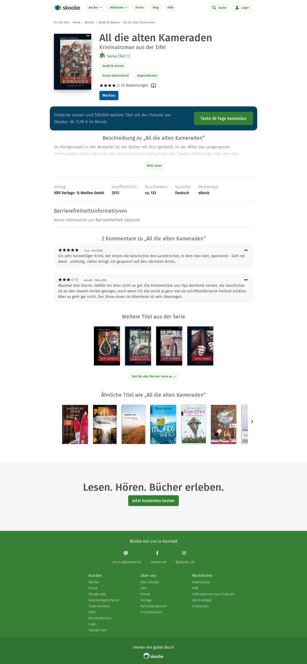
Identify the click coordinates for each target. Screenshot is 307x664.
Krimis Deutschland (115, 75)
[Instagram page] (185, 557)
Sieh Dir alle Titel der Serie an (153, 376)
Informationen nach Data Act (213, 594)
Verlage (146, 600)
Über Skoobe (149, 582)
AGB (195, 588)
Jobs (143, 588)
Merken (108, 95)
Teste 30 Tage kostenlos (223, 118)
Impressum (200, 606)
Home (76, 22)
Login (242, 7)
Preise (139, 7)
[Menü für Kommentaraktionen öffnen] (246, 250)
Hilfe (170, 7)
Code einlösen (99, 606)
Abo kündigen (202, 600)
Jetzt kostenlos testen (153, 500)
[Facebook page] (158, 557)
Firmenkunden (151, 612)
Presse (145, 594)
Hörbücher (117, 7)
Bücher (94, 7)
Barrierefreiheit (100, 618)
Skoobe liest (98, 630)
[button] (252, 421)
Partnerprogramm (153, 606)
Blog (156, 7)
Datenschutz (201, 582)
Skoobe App (97, 594)
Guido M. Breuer (109, 22)
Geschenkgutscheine (104, 600)
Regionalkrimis (147, 75)
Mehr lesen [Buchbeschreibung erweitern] (154, 166)
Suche (219, 7)
